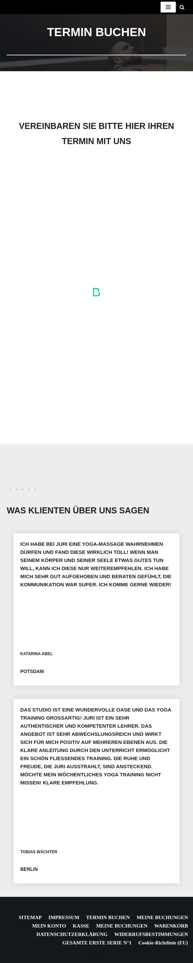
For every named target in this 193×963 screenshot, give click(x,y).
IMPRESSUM (64, 917)
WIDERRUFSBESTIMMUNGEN (151, 934)
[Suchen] (182, 7)
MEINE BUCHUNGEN (162, 917)
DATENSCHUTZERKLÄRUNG (72, 934)
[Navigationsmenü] (168, 7)
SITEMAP (30, 917)
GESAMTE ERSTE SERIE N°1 (97, 942)
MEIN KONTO (49, 926)
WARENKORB (171, 926)
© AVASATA (96, 903)
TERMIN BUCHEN (108, 917)
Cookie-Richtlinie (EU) (163, 942)
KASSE (81, 926)
